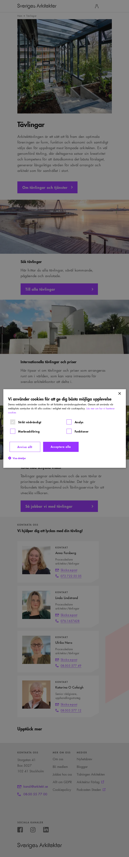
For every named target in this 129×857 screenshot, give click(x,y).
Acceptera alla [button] (61, 446)
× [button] (119, 393)
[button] (17, 458)
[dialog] (64, 428)
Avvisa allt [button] (24, 446)
